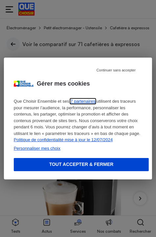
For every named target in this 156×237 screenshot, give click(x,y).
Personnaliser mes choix (37, 148)
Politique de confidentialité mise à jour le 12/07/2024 (63, 139)
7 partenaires (82, 101)
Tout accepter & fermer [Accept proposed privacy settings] (81, 164)
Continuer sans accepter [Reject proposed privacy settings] (116, 70)
